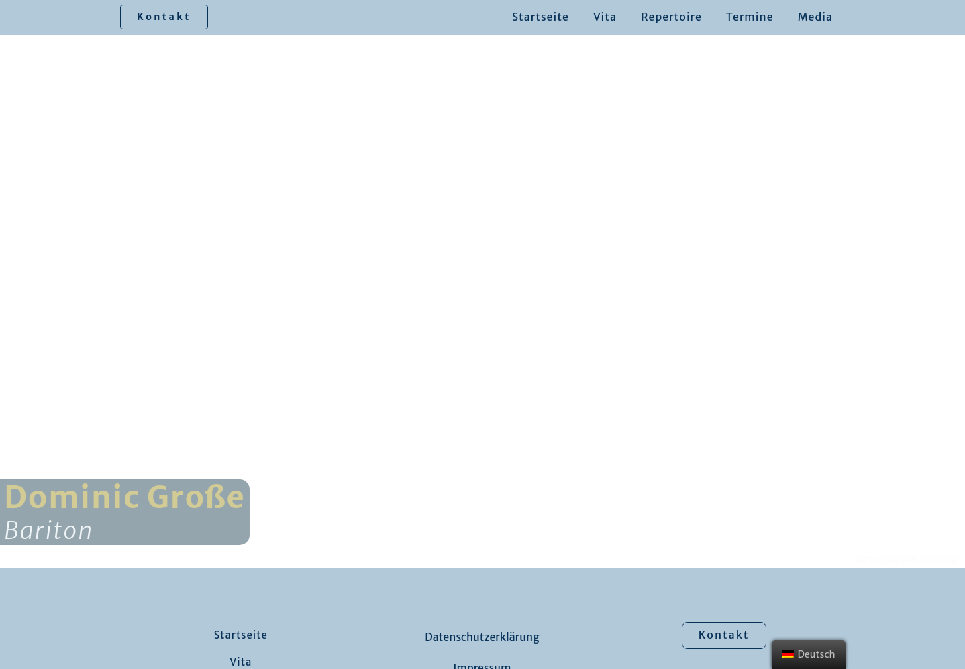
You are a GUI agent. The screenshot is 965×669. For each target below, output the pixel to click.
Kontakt (164, 17)
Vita (605, 16)
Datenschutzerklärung (482, 637)
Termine (750, 16)
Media (815, 16)
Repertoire (671, 16)
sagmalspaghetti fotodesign (908, 559)
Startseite (540, 16)
